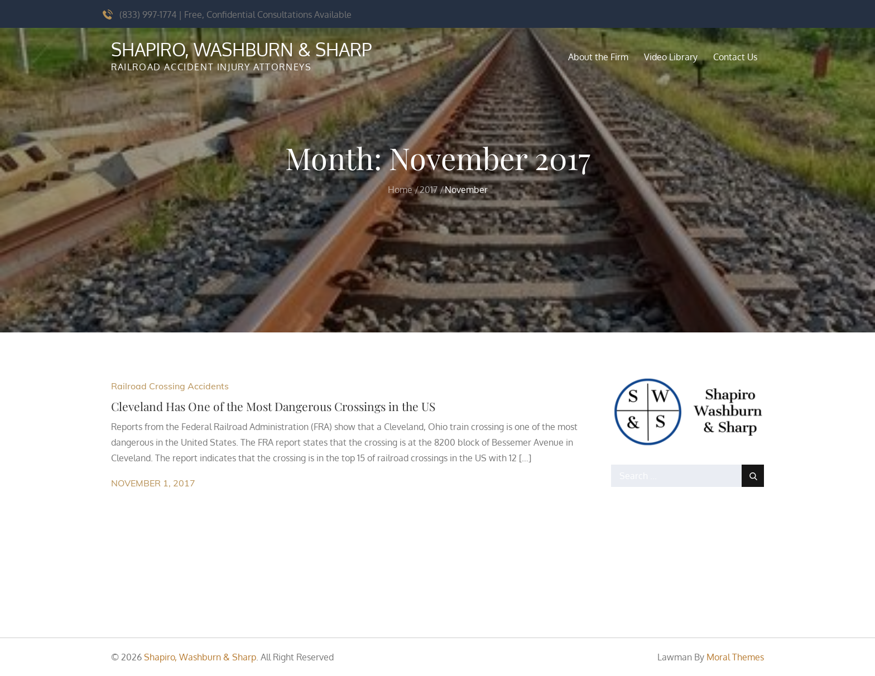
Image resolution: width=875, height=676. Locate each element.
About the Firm (598, 56)
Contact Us (735, 56)
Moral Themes (735, 657)
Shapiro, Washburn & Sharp (241, 49)
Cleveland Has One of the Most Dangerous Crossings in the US (273, 406)
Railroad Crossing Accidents (170, 386)
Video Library (671, 56)
